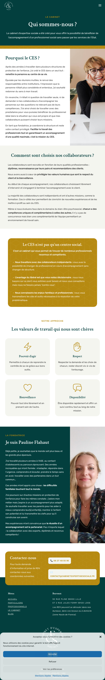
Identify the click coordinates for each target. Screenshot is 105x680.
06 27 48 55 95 (61, 560)
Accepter (52, 654)
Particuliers (15, 603)
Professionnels (17, 606)
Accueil (12, 599)
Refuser (52, 661)
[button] (100, 636)
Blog (11, 614)
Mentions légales (43, 675)
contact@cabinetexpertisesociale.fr (72, 576)
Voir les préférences (52, 669)
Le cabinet (14, 610)
